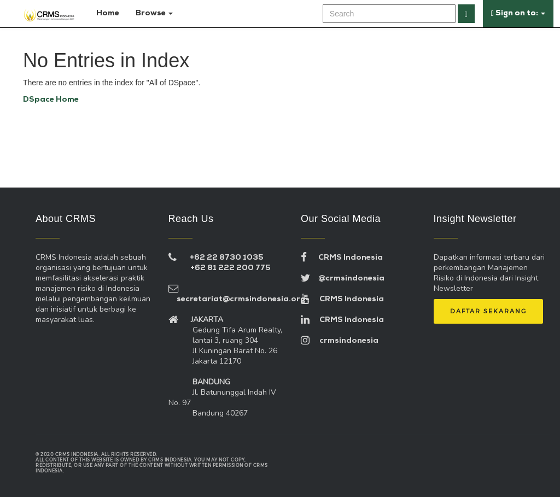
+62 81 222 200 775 (230, 268)
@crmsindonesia (342, 278)
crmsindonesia (339, 341)
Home (105, 13)
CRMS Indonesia (342, 258)
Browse (154, 13)
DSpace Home (51, 100)
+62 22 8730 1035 (227, 258)
